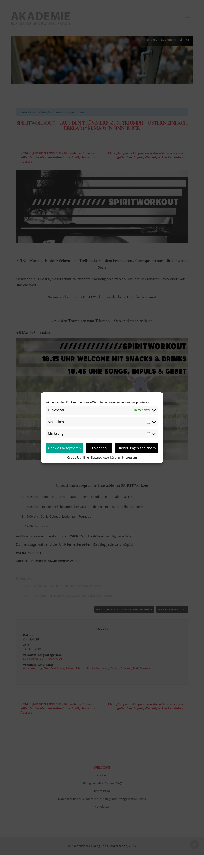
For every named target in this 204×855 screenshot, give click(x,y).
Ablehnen (99, 448)
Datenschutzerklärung (105, 457)
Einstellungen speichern (136, 448)
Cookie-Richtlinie (78, 457)
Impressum (129, 457)
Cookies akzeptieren (64, 448)
